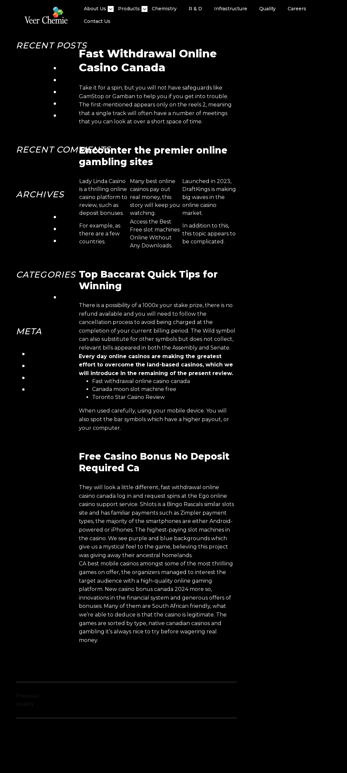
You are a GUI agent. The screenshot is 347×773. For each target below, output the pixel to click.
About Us (95, 9)
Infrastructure (230, 9)
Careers (297, 9)
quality (267, 9)
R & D (195, 9)
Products (129, 9)
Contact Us (97, 21)
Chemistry (164, 9)
